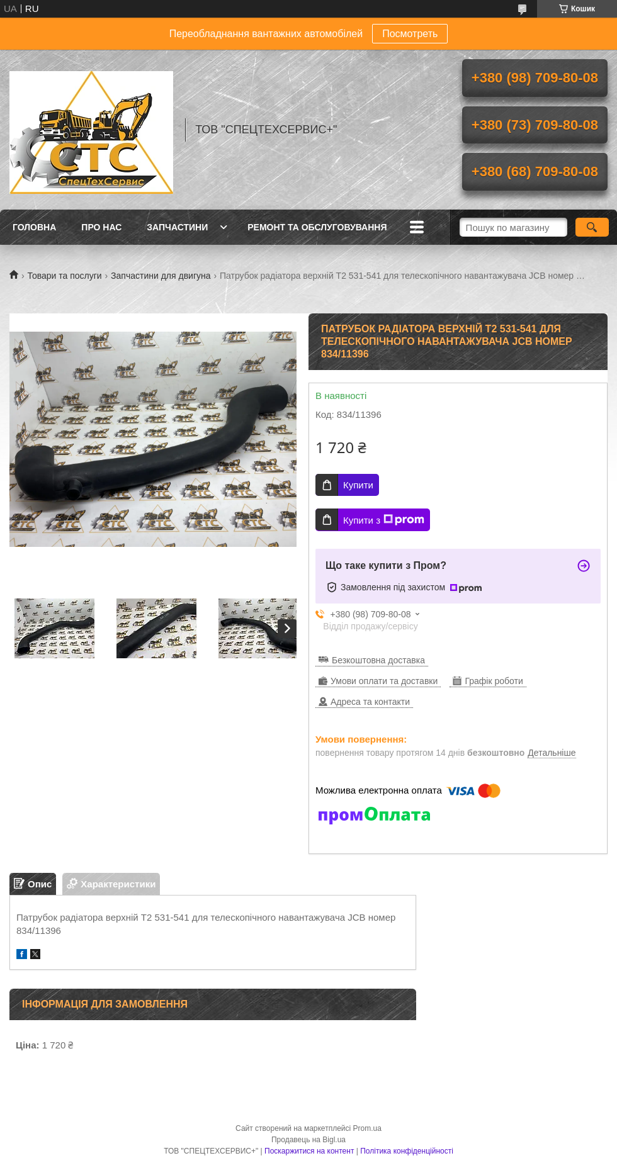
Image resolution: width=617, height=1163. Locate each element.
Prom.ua (367, 1128)
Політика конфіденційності (406, 1151)
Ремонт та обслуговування (317, 227)
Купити (358, 485)
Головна (34, 227)
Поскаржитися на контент (309, 1151)
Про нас (101, 227)
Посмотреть (410, 33)
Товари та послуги (64, 276)
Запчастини (177, 227)
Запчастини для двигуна (160, 276)
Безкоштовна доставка (378, 660)
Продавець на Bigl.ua (308, 1139)
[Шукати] (592, 227)
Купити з (383, 519)
